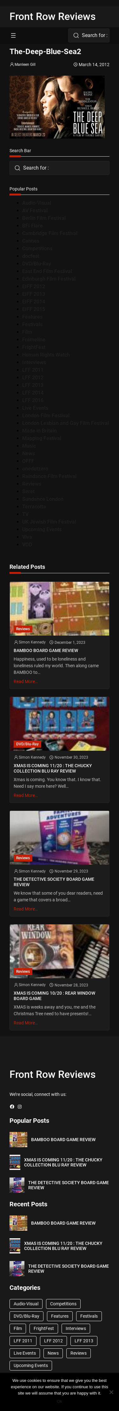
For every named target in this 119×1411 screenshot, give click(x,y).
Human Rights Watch (46, 355)
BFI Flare (32, 226)
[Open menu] (13, 35)
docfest (30, 256)
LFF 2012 (32, 378)
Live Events (35, 408)
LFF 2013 (32, 385)
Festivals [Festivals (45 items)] (89, 1316)
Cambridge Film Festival (49, 233)
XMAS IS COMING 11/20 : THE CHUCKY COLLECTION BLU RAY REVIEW (53, 768)
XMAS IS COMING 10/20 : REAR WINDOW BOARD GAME (54, 996)
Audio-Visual (36, 203)
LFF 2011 (32, 370)
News (28, 454)
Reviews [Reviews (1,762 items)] (78, 1353)
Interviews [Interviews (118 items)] (76, 1328)
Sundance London (42, 499)
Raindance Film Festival (49, 476)
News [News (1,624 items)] (53, 1353)
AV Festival (35, 211)
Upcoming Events (42, 529)
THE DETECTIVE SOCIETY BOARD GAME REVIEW (54, 882)
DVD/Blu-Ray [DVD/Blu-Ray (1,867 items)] (26, 1316)
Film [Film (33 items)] (18, 1328)
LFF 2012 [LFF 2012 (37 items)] (53, 1340)
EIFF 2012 (33, 286)
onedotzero (35, 469)
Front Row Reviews (53, 16)
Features (32, 317)
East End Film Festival (47, 271)
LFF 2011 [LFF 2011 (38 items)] (23, 1340)
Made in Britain (39, 431)
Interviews (34, 362)
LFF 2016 (32, 400)
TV (25, 514)
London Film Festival (45, 416)
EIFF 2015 (33, 309)
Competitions (37, 249)
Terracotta (34, 507)
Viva (27, 537)
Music (29, 446)
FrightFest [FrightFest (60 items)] (44, 1328)
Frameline (33, 340)
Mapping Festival (41, 438)
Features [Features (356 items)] (60, 1316)
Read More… (26, 681)
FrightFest (33, 347)
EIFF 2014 (33, 302)
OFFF (28, 461)
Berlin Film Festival (44, 218)
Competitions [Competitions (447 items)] (63, 1303)
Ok (59, 1401)
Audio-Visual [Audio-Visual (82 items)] (26, 1303)
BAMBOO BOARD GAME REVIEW (46, 650)
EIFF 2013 (33, 294)
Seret (28, 491)
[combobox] (88, 35)
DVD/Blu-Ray (36, 264)
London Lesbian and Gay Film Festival (65, 423)
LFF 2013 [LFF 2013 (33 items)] (84, 1340)
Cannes (30, 241)
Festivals (32, 324)
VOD (27, 545)
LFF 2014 (32, 393)
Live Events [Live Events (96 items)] (25, 1353)
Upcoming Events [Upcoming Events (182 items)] (31, 1365)
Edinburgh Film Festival (49, 279)
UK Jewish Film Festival (49, 522)
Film (27, 332)
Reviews (31, 484)
